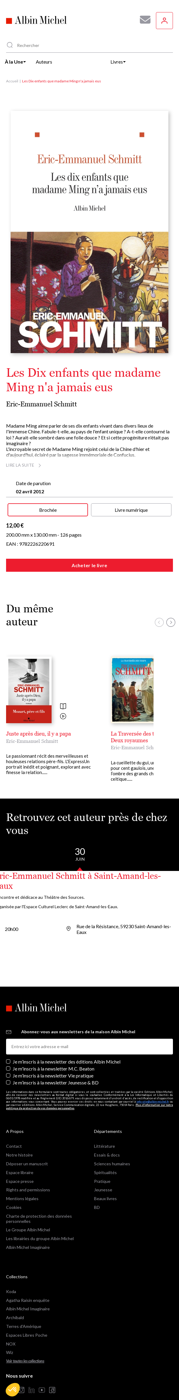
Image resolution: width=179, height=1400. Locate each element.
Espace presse (20, 1181)
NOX (10, 1343)
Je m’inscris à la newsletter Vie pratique (53, 1075)
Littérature (104, 1146)
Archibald (15, 1317)
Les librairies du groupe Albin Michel (40, 1238)
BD (97, 1207)
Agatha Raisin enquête (27, 1300)
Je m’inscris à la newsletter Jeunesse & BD (56, 1082)
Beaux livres (105, 1198)
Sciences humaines (112, 1163)
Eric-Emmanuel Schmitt (41, 404)
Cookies (14, 1207)
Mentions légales (22, 1198)
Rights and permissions (28, 1189)
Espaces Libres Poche (26, 1335)
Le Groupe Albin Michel (28, 1229)
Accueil (12, 81)
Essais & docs (107, 1154)
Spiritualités (105, 1172)
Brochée (48, 510)
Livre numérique (131, 510)
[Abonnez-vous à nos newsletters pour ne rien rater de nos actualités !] (143, 20)
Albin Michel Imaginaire (28, 1247)
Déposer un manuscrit (27, 1163)
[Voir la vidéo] (63, 716)
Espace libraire (19, 1172)
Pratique (102, 1181)
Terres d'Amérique (23, 1326)
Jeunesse (103, 1189)
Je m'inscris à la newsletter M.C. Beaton (53, 1068)
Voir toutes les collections (25, 1361)
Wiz (9, 1352)
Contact (14, 1146)
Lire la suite (24, 465)
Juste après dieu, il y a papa (38, 733)
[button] (12, 1389)
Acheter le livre (89, 565)
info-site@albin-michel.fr (153, 1101)
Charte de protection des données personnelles (39, 1218)
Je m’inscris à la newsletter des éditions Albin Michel (66, 1061)
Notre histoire (19, 1154)
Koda (11, 1291)
